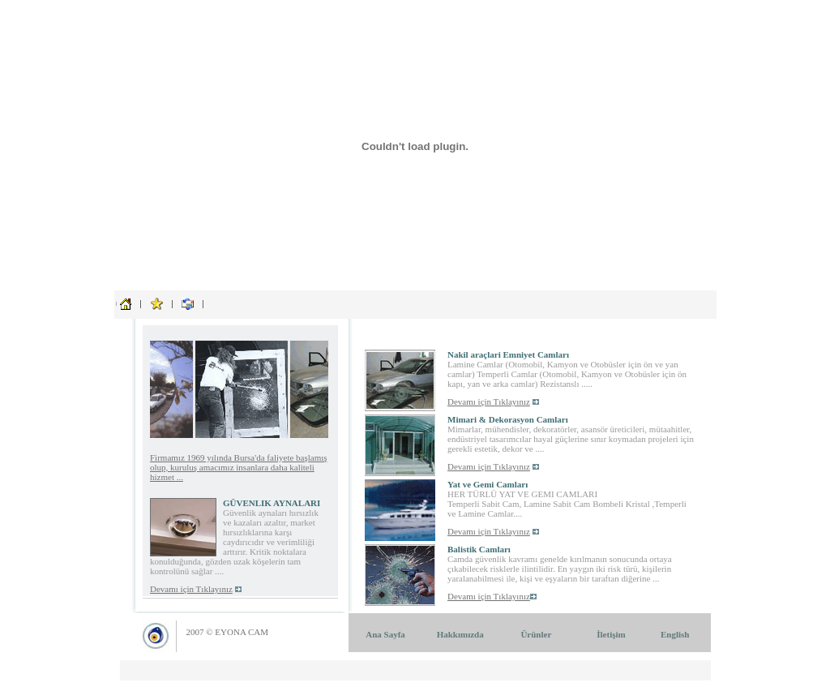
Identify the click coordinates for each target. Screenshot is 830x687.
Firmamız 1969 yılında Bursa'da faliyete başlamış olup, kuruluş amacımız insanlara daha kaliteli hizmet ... (238, 467)
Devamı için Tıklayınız (191, 589)
